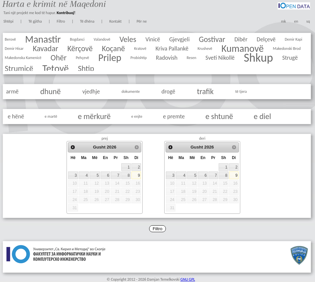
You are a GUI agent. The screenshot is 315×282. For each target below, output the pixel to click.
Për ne (142, 21)
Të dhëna (87, 21)
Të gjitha (35, 21)
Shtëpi (9, 21)
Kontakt (115, 21)
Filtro (61, 21)
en (296, 21)
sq (308, 21)
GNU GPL (187, 279)
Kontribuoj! (66, 12)
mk (283, 21)
